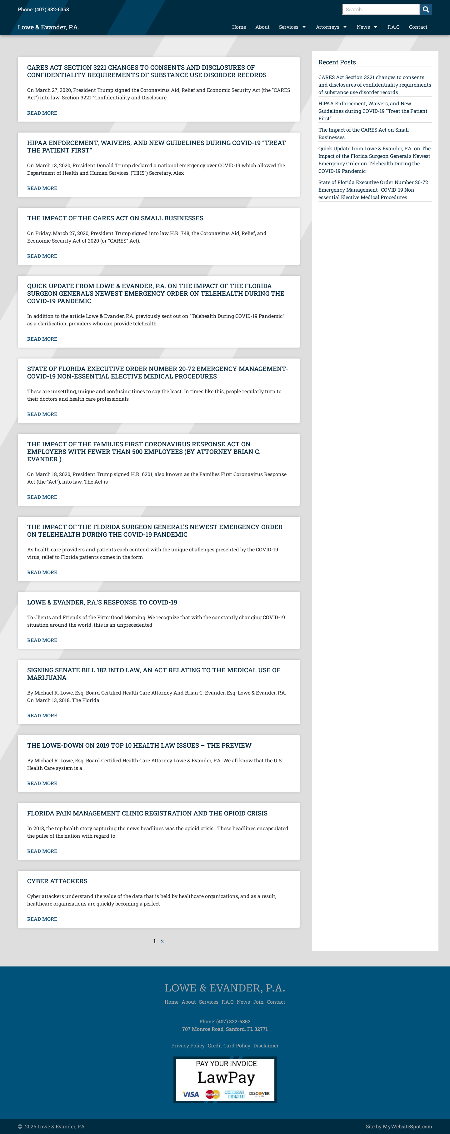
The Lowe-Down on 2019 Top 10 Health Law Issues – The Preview (139, 745)
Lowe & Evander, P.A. (48, 27)
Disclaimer (266, 1045)
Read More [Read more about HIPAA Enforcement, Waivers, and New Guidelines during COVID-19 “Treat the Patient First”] (42, 188)
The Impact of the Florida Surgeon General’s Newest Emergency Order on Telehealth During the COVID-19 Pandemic (155, 530)
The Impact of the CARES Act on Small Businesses (115, 218)
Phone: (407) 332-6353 (43, 9)
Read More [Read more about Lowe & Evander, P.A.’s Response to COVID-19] (42, 640)
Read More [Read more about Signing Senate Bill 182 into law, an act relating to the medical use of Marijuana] (42, 715)
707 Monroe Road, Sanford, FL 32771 (225, 1029)
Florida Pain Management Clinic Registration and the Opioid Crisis (147, 813)
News (367, 27)
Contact (418, 26)
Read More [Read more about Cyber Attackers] (42, 918)
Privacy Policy (188, 1045)
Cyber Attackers (57, 881)
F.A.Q (394, 26)
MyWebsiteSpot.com (407, 1126)
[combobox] (381, 9)
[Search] (426, 9)
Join (258, 1001)
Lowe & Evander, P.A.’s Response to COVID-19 (102, 602)
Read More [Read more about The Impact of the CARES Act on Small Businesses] (42, 255)
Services (293, 27)
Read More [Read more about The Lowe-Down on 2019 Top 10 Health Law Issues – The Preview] (42, 783)
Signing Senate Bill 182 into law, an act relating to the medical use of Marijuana (153, 673)
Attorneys (332, 27)
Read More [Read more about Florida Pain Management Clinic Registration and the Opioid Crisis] (42, 851)
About (262, 26)
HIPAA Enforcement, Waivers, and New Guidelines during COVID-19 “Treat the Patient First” (156, 146)
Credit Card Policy (229, 1045)
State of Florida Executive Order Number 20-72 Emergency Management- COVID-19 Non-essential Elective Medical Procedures (157, 372)
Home (239, 26)
